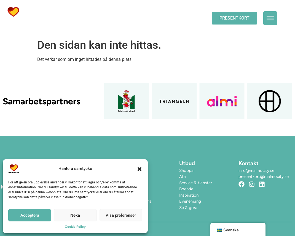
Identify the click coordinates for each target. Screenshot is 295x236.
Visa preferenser (121, 215)
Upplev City (162, 12)
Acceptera (29, 215)
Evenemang (120, 11)
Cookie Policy (75, 227)
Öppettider (82, 11)
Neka (75, 215)
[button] (139, 169)
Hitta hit (79, 24)
